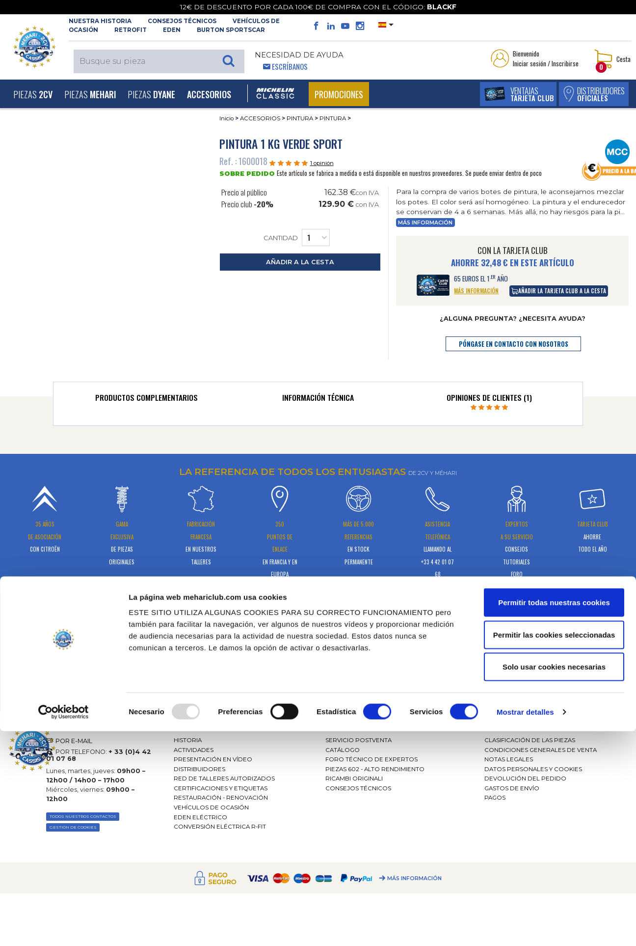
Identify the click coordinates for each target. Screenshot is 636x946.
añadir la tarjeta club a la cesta (558, 290)
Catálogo (342, 750)
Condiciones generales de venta (540, 750)
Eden (172, 30)
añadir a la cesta (300, 262)
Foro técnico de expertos (371, 759)
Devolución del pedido (525, 778)
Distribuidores (199, 769)
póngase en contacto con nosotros (513, 344)
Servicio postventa (358, 740)
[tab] (146, 399)
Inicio (226, 118)
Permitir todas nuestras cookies (554, 817)
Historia (188, 740)
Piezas (33, 94)
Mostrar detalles (525, 926)
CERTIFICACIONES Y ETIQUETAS (220, 788)
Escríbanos (290, 66)
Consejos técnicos (182, 21)
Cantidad (297, 237)
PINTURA (300, 118)
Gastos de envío (511, 788)
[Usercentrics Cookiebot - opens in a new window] (63, 926)
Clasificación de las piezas (529, 740)
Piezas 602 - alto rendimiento (374, 769)
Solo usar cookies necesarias (554, 881)
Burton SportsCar (231, 30)
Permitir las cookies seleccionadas (554, 849)
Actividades (193, 750)
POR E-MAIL (73, 741)
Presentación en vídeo (213, 759)
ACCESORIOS (260, 118)
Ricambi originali (354, 778)
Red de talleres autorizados (224, 778)
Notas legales (508, 759)
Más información (425, 223)
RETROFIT (130, 30)
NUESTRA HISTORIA (100, 21)
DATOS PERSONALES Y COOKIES (533, 769)
